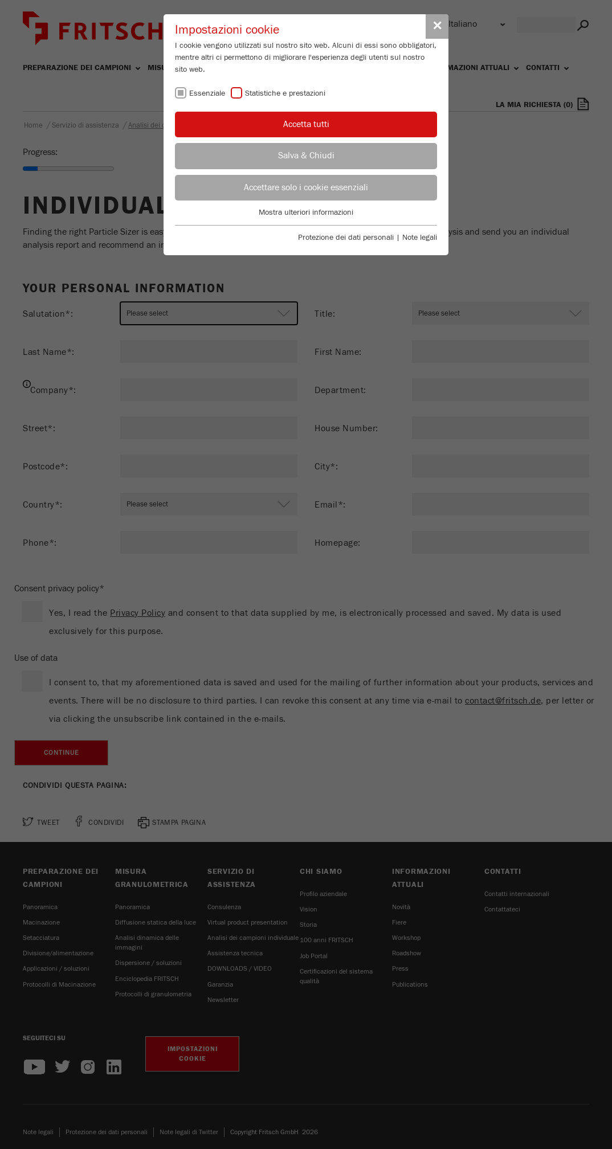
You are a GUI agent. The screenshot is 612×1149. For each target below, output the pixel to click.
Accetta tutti (306, 124)
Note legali (419, 237)
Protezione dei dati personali (346, 237)
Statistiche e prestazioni (285, 93)
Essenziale (207, 93)
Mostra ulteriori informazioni (306, 212)
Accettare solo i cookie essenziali (306, 187)
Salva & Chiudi (306, 155)
